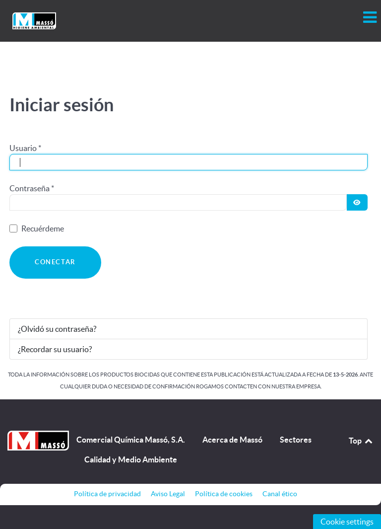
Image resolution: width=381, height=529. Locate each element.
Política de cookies (224, 494)
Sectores (296, 439)
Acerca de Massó (232, 439)
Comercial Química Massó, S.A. (130, 439)
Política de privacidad (107, 494)
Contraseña (31, 188)
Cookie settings (347, 521)
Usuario (25, 148)
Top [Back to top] (361, 440)
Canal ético (279, 494)
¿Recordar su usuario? (55, 349)
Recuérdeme (42, 228)
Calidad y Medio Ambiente (130, 459)
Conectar (55, 262)
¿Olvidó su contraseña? (57, 328)
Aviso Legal (168, 494)
